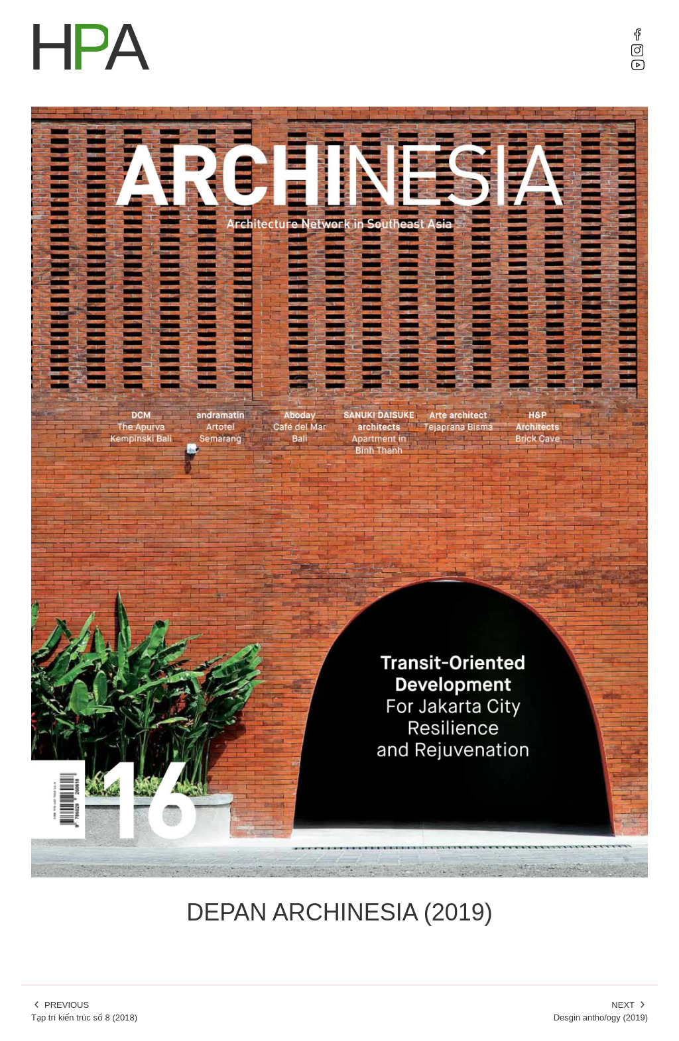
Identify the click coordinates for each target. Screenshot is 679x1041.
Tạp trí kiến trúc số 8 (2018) (180, 1011)
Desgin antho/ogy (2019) (498, 1011)
